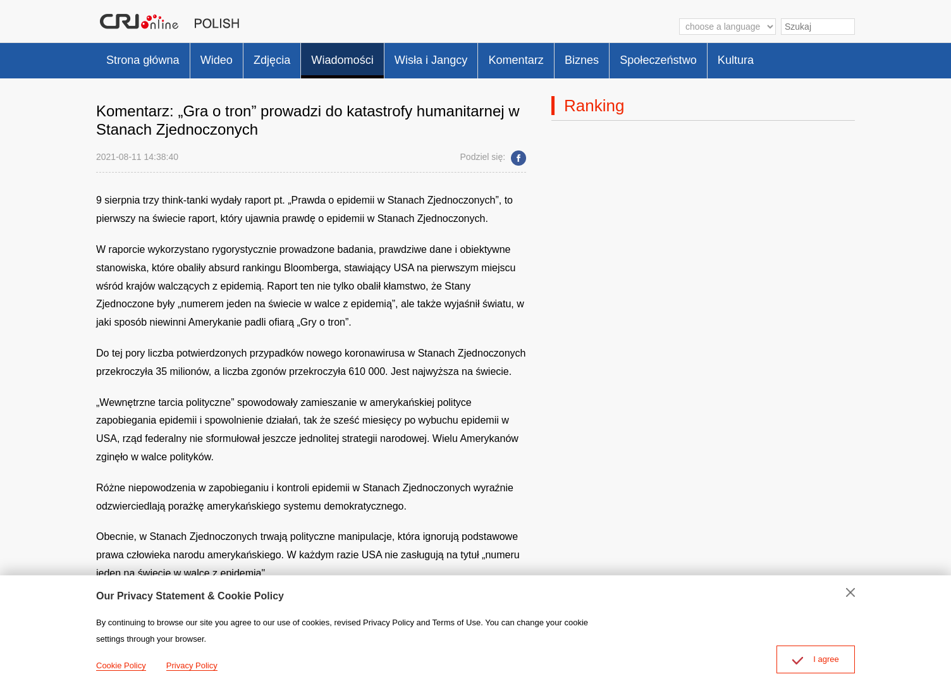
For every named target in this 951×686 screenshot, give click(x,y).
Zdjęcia (291, 57)
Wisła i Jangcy (467, 57)
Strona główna (147, 57)
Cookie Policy (121, 665)
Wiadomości (369, 57)
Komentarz (562, 57)
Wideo (230, 57)
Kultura (806, 57)
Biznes (635, 57)
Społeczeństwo (720, 57)
